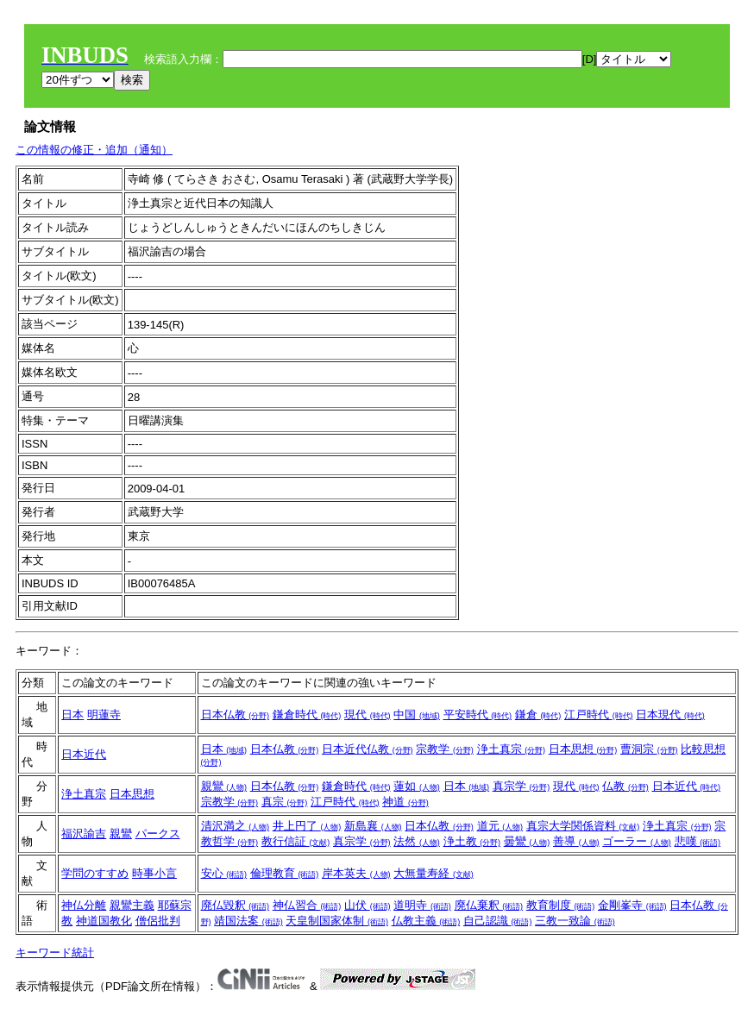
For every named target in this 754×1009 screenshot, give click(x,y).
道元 (500, 825)
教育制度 (560, 905)
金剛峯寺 (632, 905)
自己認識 (497, 920)
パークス (157, 833)
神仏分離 (83, 905)
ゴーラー (636, 841)
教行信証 (295, 841)
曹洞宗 (649, 749)
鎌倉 (538, 714)
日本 (72, 714)
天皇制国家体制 (337, 920)
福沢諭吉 (83, 833)
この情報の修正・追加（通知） (94, 149)
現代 (367, 714)
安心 (224, 873)
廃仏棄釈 (489, 905)
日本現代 (670, 714)
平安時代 (477, 714)
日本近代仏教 (367, 749)
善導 (576, 841)
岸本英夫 (356, 873)
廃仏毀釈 (235, 905)
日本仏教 (235, 714)
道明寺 (422, 905)
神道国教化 (104, 920)
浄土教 (472, 841)
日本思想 (583, 749)
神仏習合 (307, 905)
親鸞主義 (132, 905)
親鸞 (224, 786)
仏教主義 (426, 920)
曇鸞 (527, 841)
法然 (416, 841)
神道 (405, 801)
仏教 (625, 786)
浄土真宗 (511, 749)
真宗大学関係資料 (583, 825)
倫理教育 (284, 873)
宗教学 (445, 749)
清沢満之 (235, 825)
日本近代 (83, 754)
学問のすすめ (95, 873)
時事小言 (154, 873)
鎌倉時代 (307, 714)
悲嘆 (698, 841)
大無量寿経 (433, 873)
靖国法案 (248, 920)
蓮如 (416, 786)
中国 (416, 714)
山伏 (367, 905)
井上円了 (307, 825)
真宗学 (521, 786)
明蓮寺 (104, 714)
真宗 (284, 801)
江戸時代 (598, 714)
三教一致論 (575, 920)
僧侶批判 (157, 920)
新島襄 (373, 825)
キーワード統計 (55, 952)
